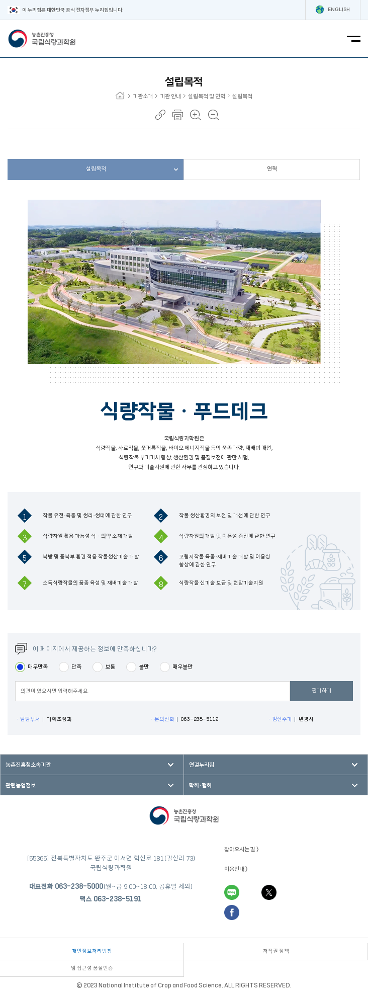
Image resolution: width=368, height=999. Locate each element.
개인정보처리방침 (92, 951)
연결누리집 (201, 765)
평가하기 (322, 691)
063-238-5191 (118, 898)
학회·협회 (200, 785)
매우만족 (38, 666)
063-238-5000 (79, 886)
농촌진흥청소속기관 (28, 765)
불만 (144, 666)
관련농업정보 (21, 785)
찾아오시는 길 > (241, 849)
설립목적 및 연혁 (209, 96)
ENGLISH (333, 10)
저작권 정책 (276, 951)
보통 (110, 666)
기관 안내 (173, 96)
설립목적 (242, 96)
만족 (76, 666)
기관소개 (145, 96)
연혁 (272, 168)
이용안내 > (236, 869)
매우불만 (182, 666)
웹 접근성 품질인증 (92, 968)
